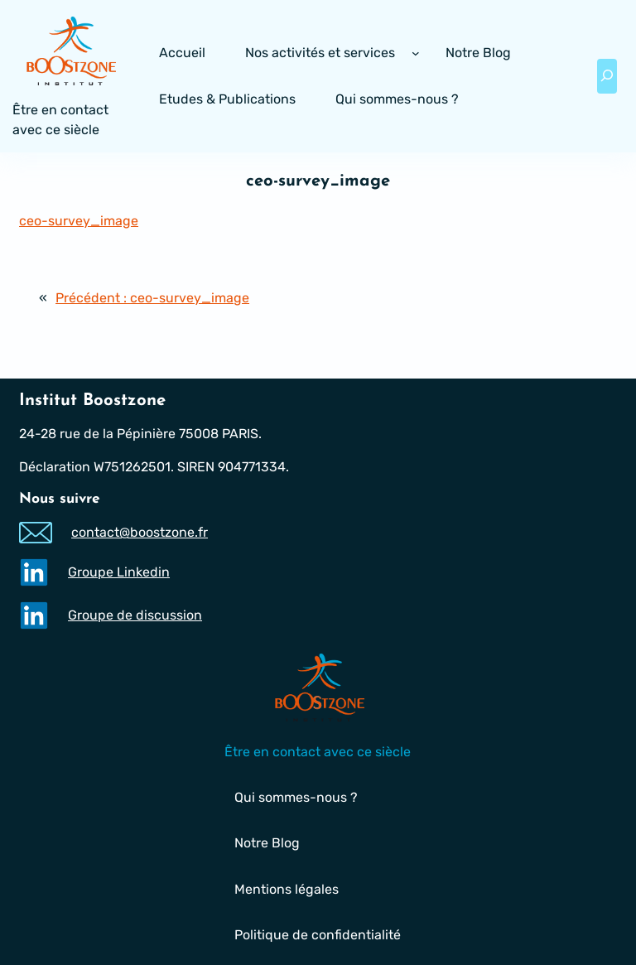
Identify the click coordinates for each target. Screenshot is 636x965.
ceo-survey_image (78, 221)
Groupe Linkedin (119, 572)
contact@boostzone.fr (139, 532)
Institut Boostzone (92, 401)
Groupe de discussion (135, 615)
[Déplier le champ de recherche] (607, 76)
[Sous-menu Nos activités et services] (416, 53)
